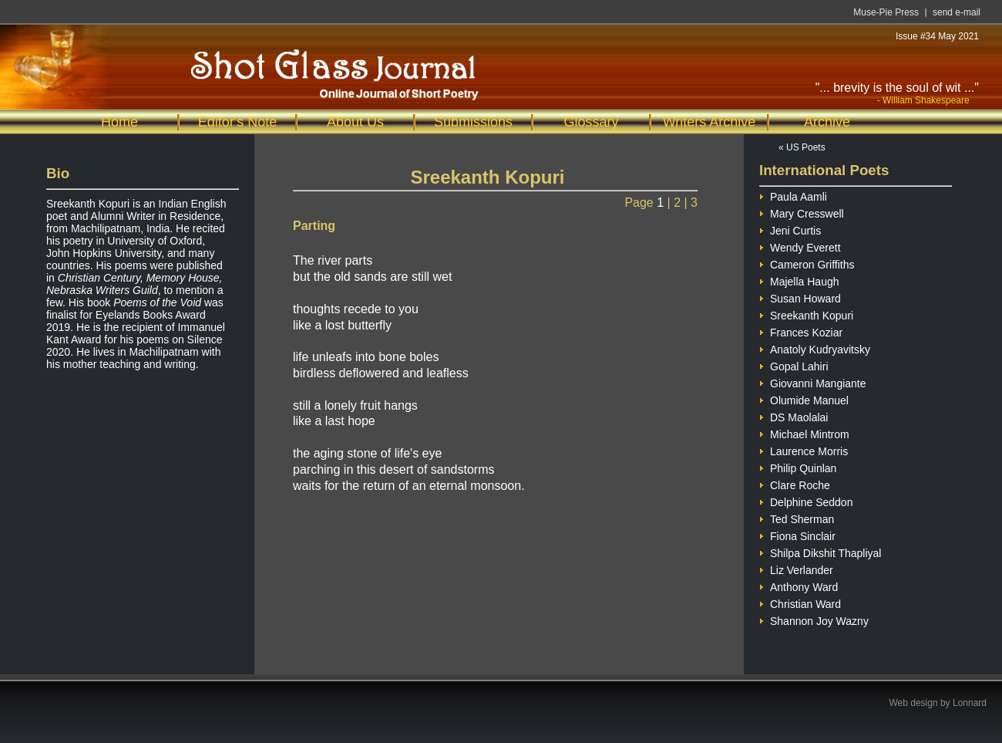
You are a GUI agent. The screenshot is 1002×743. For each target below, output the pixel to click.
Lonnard (970, 702)
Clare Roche (794, 483)
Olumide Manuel (804, 398)
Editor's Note (237, 122)
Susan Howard (800, 297)
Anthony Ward (798, 585)
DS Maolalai (793, 415)
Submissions (473, 122)
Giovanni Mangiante (812, 381)
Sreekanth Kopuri (806, 314)
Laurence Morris (803, 449)
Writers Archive (709, 122)
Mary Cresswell (801, 212)
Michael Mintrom (804, 432)
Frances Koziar (800, 331)
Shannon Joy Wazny (814, 619)
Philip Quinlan (797, 466)
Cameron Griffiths (806, 263)
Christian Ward (800, 602)
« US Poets (801, 147)
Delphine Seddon (805, 500)
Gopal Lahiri (794, 364)
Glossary (590, 122)
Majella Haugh (799, 280)
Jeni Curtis (790, 229)
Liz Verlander (796, 568)
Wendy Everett (800, 246)
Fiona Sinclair (797, 534)
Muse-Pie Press (886, 12)
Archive (827, 122)
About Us (355, 122)
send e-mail (956, 12)
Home (119, 122)
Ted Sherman (796, 517)
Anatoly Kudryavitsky (814, 347)
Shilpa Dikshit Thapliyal (820, 551)
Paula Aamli (793, 195)
